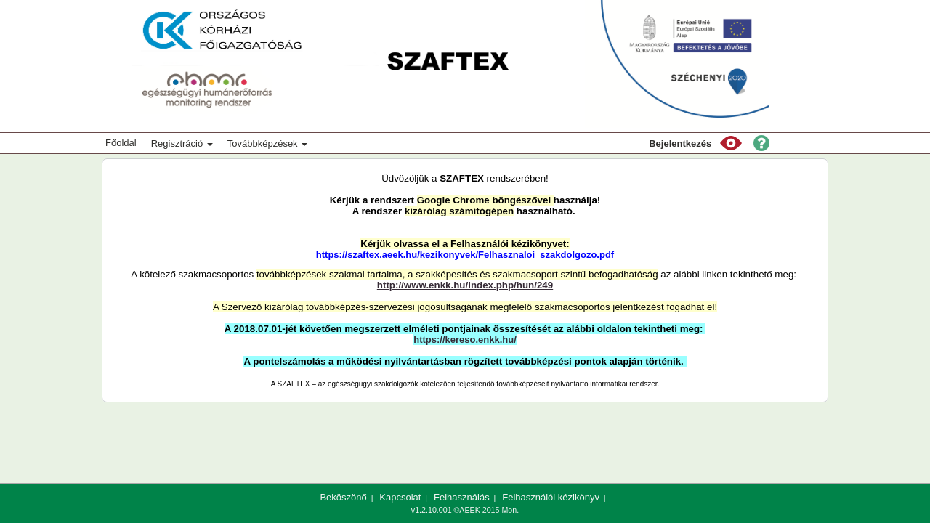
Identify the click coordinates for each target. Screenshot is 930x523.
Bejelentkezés (680, 143)
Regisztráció (182, 143)
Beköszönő (343, 497)
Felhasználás (462, 497)
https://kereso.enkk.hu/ (465, 339)
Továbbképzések (267, 143)
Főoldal (121, 142)
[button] (731, 143)
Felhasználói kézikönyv (550, 497)
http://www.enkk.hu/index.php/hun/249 (465, 285)
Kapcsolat (400, 497)
